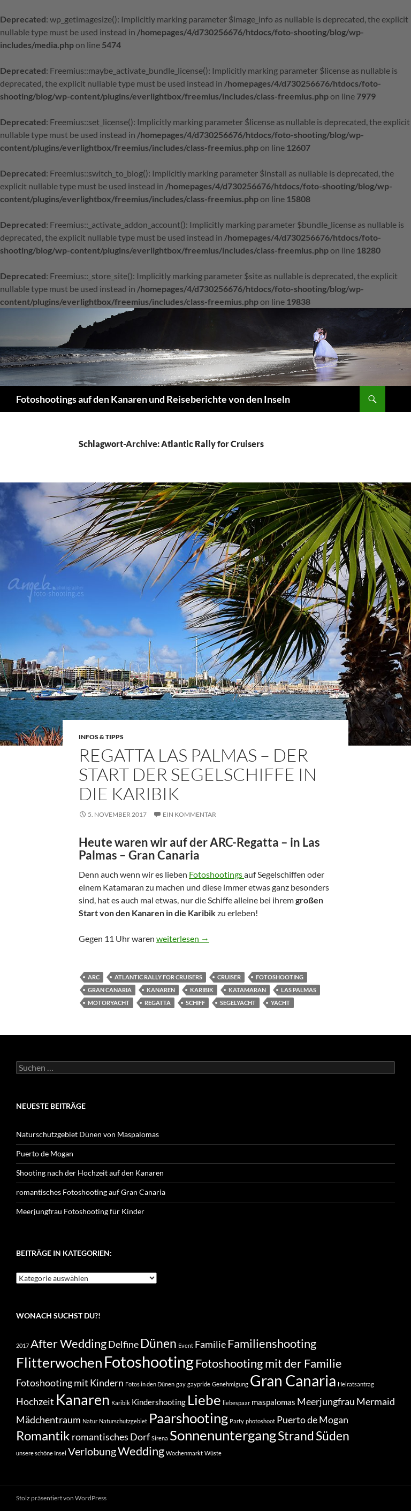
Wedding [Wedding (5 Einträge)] (141, 1451)
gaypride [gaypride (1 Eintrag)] (198, 1383)
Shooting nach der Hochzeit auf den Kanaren (90, 1172)
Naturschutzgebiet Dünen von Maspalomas (87, 1134)
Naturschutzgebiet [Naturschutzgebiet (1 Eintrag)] (123, 1420)
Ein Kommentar (189, 814)
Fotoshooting (279, 976)
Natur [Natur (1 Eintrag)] (89, 1420)
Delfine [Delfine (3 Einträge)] (123, 1344)
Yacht (280, 1002)
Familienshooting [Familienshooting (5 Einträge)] (271, 1344)
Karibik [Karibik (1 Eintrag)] (120, 1402)
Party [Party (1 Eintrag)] (237, 1420)
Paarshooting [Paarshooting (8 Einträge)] (188, 1418)
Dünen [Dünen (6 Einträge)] (158, 1343)
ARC (94, 976)
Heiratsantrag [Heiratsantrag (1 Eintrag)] (356, 1383)
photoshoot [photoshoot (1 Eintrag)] (260, 1420)
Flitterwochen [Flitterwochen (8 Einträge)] (59, 1362)
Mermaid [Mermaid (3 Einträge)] (375, 1401)
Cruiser (229, 976)
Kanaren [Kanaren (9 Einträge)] (83, 1399)
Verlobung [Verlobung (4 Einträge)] (92, 1451)
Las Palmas (298, 989)
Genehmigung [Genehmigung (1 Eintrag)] (230, 1383)
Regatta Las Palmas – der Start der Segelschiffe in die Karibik (198, 774)
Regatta (157, 1002)
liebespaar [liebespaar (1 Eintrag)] (236, 1402)
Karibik (202, 989)
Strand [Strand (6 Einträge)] (296, 1435)
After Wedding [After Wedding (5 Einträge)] (68, 1344)
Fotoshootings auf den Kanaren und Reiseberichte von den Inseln (153, 399)
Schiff (195, 1002)
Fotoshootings (216, 874)
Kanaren (161, 989)
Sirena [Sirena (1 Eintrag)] (159, 1438)
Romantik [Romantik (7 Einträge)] (43, 1435)
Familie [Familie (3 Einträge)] (210, 1344)
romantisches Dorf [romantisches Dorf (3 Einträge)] (111, 1437)
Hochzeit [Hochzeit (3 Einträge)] (35, 1401)
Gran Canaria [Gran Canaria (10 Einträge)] (293, 1381)
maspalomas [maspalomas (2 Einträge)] (273, 1402)
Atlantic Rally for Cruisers (158, 976)
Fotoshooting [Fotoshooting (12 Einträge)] (149, 1361)
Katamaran (247, 989)
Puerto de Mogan (44, 1153)
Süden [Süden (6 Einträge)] (332, 1435)
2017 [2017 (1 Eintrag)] (22, 1345)
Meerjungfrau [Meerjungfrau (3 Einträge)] (326, 1401)
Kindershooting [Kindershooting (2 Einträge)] (159, 1402)
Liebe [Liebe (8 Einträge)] (204, 1400)
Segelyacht (238, 1002)
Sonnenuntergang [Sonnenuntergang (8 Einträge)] (223, 1435)
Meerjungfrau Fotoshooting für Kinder (80, 1211)
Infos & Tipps (101, 737)
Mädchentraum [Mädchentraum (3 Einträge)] (48, 1419)
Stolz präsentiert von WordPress (61, 1498)
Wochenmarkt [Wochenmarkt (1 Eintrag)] (184, 1452)
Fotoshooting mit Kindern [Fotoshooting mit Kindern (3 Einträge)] (70, 1383)
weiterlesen (182, 938)
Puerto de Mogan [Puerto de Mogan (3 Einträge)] (312, 1419)
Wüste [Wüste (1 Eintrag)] (213, 1452)
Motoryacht (109, 1002)
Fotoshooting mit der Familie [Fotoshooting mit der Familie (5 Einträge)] (268, 1363)
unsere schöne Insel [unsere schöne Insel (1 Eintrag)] (41, 1452)
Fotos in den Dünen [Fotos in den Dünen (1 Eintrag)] (149, 1383)
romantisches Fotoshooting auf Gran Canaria (90, 1191)
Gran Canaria (110, 989)
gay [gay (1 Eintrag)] (181, 1383)
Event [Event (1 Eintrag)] (185, 1345)
